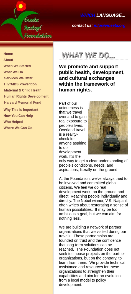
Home (8, 54)
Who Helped (13, 122)
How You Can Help (18, 116)
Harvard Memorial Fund (22, 102)
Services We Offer (18, 78)
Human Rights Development (26, 96)
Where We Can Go (18, 128)
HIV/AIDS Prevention (20, 84)
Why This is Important (21, 110)
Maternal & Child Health (22, 90)
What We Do (13, 72)
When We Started (17, 66)
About (8, 60)
